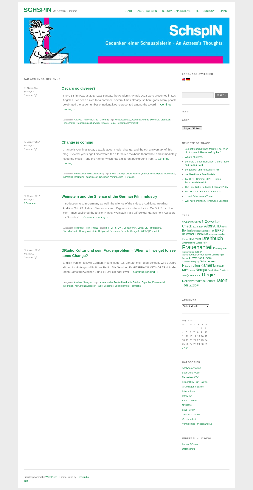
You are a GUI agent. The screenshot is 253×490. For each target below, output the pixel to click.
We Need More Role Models (200, 174)
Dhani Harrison (133, 173)
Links (223, 11)
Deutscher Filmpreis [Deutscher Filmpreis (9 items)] (194, 233)
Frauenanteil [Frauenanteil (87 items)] (197, 247)
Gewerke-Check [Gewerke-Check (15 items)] (200, 258)
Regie (113, 123)
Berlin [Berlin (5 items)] (223, 227)
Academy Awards (140, 119)
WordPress (51, 477)
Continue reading (96, 217)
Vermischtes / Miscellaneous (88, 173)
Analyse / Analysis (83, 119)
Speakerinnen (122, 286)
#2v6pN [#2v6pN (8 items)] (186, 222)
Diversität (155, 119)
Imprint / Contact (191, 444)
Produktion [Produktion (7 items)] (213, 270)
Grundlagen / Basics (193, 386)
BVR (120, 228)
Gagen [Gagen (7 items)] (198, 252)
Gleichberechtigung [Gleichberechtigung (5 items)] (190, 261)
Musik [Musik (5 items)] (192, 270)
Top (26, 480)
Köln (77, 286)
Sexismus (122, 123)
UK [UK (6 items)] (190, 285)
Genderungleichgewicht (88, 123)
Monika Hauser (88, 286)
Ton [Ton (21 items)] (185, 285)
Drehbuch (165, 119)
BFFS (113, 173)
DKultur (137, 282)
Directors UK (130, 228)
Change (121, 173)
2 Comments (30, 203)
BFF (107, 228)
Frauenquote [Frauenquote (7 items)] (219, 248)
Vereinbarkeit (189, 419)
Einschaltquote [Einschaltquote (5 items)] (188, 243)
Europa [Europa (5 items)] (199, 243)
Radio (100, 286)
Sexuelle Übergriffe (130, 231)
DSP (144, 173)
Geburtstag (169, 173)
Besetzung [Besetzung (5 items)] (199, 231)
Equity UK (143, 228)
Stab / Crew (188, 409)
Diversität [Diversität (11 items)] (195, 239)
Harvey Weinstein (88, 231)
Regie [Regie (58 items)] (208, 274)
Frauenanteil (69, 123)
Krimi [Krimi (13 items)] (185, 270)
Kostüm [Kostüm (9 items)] (219, 265)
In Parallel (68, 177)
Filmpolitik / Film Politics (86, 228)
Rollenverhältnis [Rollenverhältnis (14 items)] (193, 281)
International (188, 391)
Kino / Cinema (101, 119)
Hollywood (103, 231)
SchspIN (38, 9)
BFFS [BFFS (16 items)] (219, 230)
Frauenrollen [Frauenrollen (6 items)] (188, 252)
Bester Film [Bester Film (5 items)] (209, 231)
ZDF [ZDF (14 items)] (195, 285)
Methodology (205, 11)
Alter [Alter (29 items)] (208, 226)
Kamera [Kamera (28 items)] (208, 265)
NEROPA (187, 405)
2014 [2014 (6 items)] (200, 226)
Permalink (133, 123)
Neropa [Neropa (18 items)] (201, 270)
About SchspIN (147, 11)
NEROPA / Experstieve (176, 11)
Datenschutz (188, 448)
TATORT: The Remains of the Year (203, 191)
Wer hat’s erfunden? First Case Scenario (206, 200)
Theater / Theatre (191, 414)
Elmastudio (83, 477)
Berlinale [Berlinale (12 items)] (188, 230)
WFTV (144, 231)
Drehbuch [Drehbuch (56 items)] (212, 238)
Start (128, 11)
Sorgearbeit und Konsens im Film (202, 169)
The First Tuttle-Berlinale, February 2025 (206, 187)
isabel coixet (92, 177)
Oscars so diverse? (79, 88)
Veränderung (116, 177)
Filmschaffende (70, 231)
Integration (68, 286)
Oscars (105, 123)
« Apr (185, 348)
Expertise (146, 282)
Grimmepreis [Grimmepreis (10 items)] (208, 261)
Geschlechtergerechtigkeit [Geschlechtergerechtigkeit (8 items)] (196, 254)
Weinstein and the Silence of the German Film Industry (109, 196)
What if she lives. (194, 157)
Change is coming (77, 142)
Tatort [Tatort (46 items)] (221, 280)
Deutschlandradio (123, 282)
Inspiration (79, 177)
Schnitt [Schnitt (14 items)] (210, 281)
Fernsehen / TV (190, 377)
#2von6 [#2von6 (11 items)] (196, 221)
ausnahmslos (106, 282)
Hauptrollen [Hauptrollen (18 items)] (191, 265)
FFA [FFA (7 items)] (205, 242)
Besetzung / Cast (191, 372)
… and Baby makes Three (198, 196)
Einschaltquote (155, 173)
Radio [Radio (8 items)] (198, 275)
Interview (187, 396)
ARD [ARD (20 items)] (217, 226)
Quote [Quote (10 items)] (190, 275)
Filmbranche (155, 228)
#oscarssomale (122, 119)
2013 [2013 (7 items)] (195, 226)
